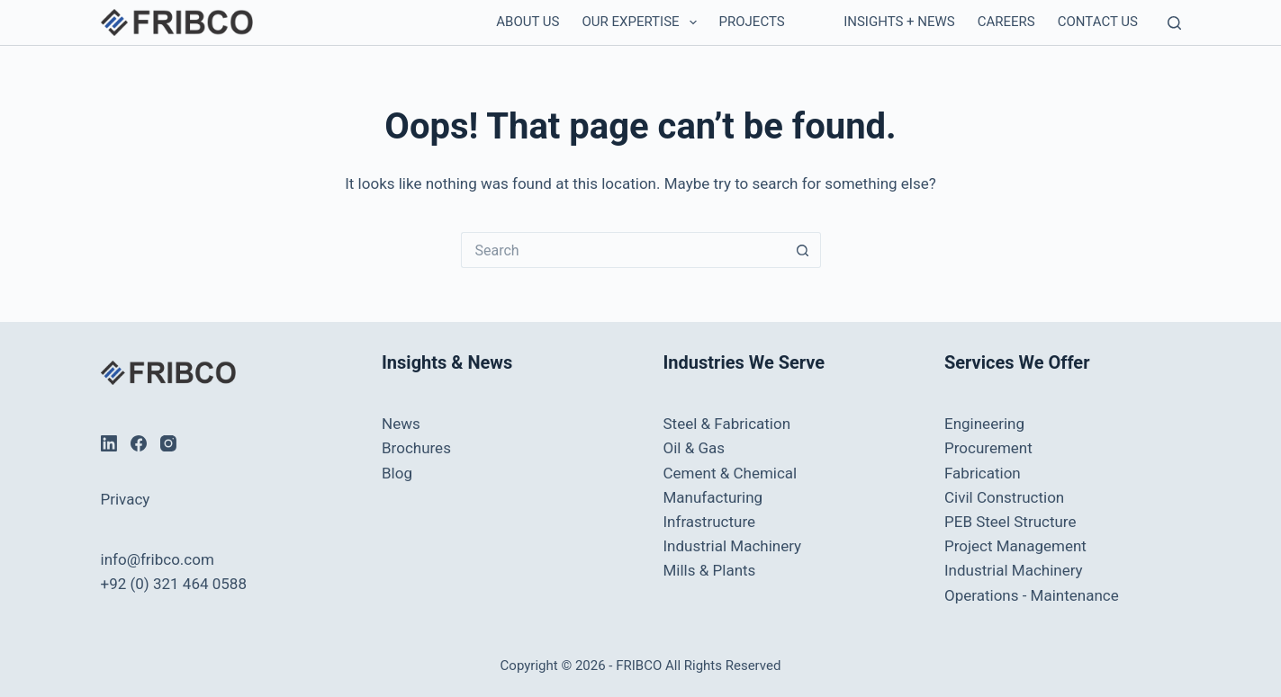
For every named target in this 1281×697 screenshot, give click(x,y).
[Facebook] (139, 443)
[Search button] (803, 250)
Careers (1006, 21)
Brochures (416, 448)
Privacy (125, 499)
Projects (752, 21)
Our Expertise (643, 22)
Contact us (1098, 21)
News (401, 424)
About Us (527, 21)
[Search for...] (623, 250)
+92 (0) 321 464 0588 (174, 584)
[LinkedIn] (109, 443)
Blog (397, 473)
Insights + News (899, 21)
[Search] (1174, 23)
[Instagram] (168, 443)
